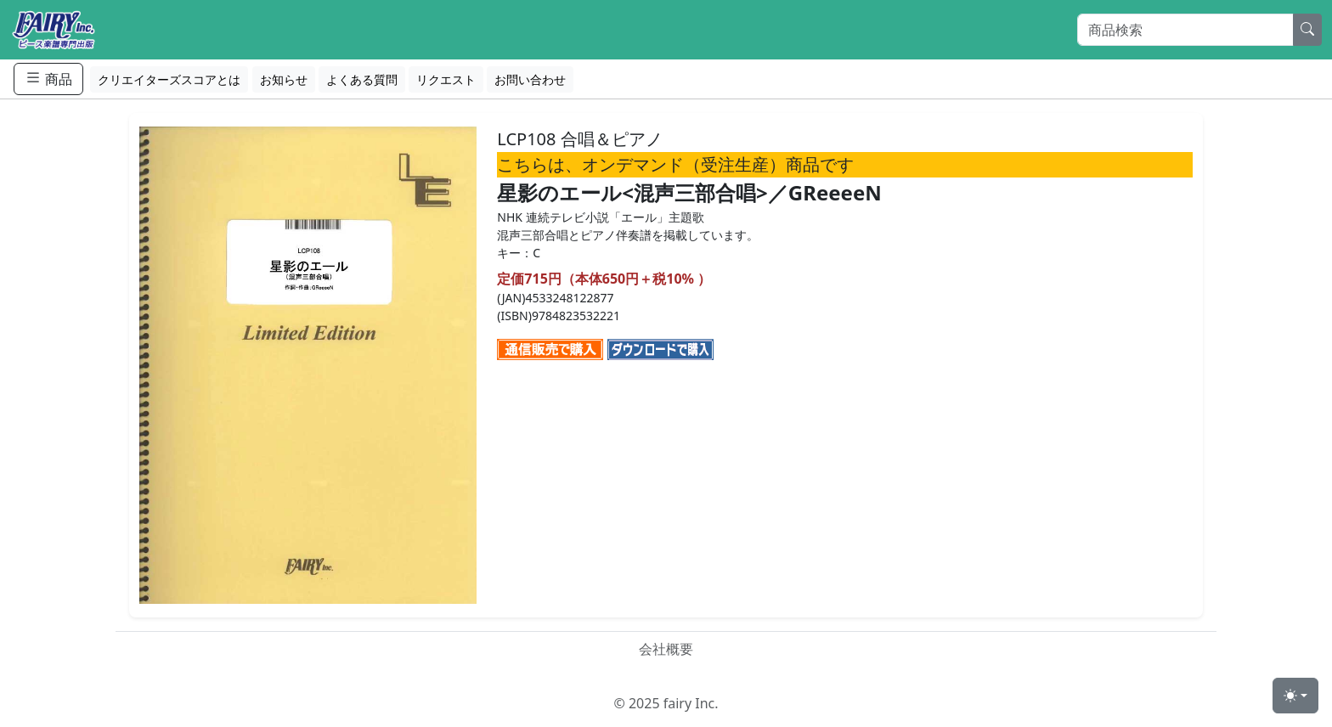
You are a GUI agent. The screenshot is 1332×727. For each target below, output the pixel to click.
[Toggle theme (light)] (1295, 695)
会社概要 (666, 649)
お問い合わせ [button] (530, 79)
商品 (48, 78)
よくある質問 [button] (362, 79)
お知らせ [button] (284, 79)
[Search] (1185, 30)
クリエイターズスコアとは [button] (169, 79)
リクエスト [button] (446, 79)
